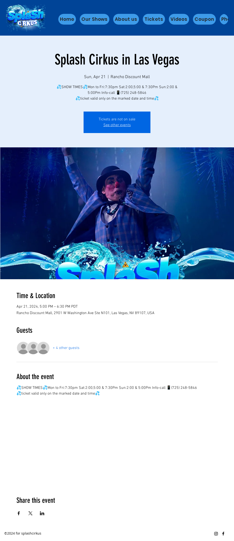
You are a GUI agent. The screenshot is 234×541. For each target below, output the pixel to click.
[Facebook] (223, 533)
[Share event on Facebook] (18, 513)
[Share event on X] (30, 513)
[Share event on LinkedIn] (42, 513)
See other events (117, 125)
